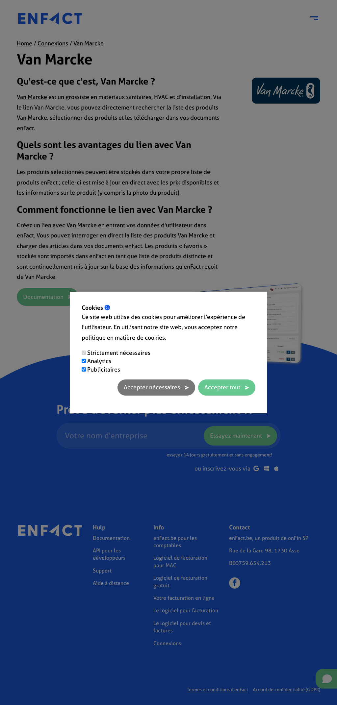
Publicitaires (103, 369)
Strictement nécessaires (118, 353)
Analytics (99, 361)
